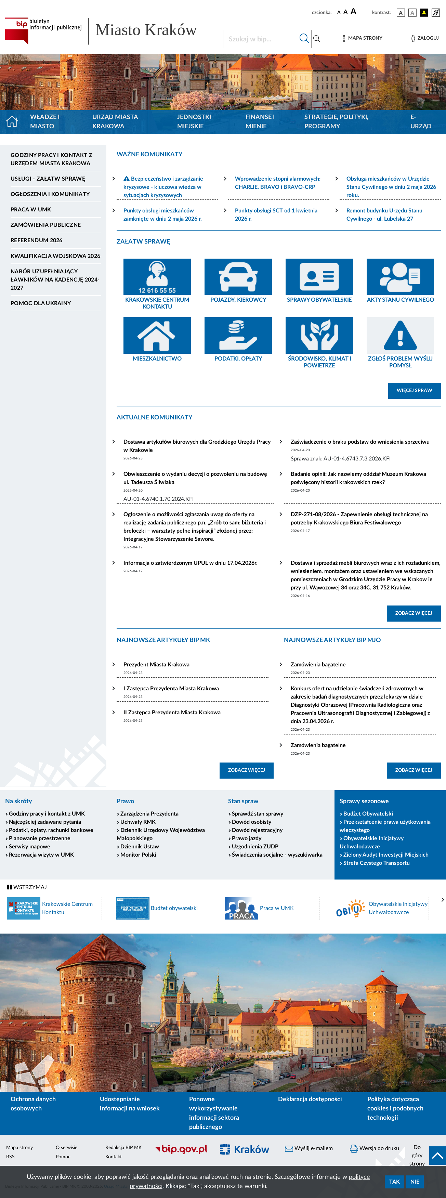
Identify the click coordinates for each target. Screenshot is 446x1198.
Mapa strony (19, 1147)
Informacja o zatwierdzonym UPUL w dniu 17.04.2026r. (190, 563)
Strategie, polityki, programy (336, 122)
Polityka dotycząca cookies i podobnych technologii (395, 1108)
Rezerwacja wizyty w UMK (41, 855)
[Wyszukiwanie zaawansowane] (316, 39)
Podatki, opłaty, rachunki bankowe (51, 830)
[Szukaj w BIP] (260, 39)
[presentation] (443, 900)
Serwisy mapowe (29, 846)
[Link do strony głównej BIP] (109, 31)
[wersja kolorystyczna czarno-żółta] (424, 13)
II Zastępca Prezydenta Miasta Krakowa (172, 712)
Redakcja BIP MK (123, 1147)
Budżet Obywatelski (368, 814)
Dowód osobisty (251, 822)
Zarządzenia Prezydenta (149, 814)
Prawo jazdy (246, 838)
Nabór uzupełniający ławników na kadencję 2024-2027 (55, 280)
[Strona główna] (15, 122)
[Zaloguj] (425, 38)
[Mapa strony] (362, 38)
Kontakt (113, 1157)
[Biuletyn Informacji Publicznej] (181, 1153)
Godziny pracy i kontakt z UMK (47, 814)
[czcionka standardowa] (339, 12)
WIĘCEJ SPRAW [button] (419, 390)
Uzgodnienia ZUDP (255, 846)
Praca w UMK (31, 209)
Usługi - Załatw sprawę (48, 179)
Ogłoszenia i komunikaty (50, 194)
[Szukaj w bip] (305, 39)
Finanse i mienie (260, 122)
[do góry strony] (425, 1155)
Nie (414, 1182)
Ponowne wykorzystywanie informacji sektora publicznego (214, 1113)
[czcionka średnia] (346, 12)
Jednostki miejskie (194, 122)
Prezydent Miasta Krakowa (156, 664)
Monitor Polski (138, 855)
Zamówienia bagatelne (318, 664)
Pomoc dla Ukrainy (41, 303)
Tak (394, 1182)
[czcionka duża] (360, 11)
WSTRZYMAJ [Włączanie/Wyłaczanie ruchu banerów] (27, 887)
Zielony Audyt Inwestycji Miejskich (386, 855)
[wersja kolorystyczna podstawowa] (401, 13)
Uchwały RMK (138, 822)
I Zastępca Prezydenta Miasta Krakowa (171, 688)
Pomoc (63, 1157)
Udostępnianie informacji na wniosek (130, 1104)
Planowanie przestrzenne (39, 838)
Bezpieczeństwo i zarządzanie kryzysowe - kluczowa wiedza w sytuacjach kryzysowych (163, 187)
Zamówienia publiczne (46, 225)
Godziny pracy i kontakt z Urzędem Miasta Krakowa (51, 159)
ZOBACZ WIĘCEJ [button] (418, 613)
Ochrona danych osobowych (33, 1104)
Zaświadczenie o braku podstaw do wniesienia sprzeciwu (360, 442)
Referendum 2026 (37, 240)
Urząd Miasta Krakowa (115, 122)
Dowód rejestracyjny (257, 830)
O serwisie (66, 1147)
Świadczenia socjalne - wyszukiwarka (277, 855)
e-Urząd (421, 122)
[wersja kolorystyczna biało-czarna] (412, 13)
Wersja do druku (374, 1149)
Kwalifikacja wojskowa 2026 (55, 256)
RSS (10, 1157)
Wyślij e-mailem (309, 1149)
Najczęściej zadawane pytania (45, 822)
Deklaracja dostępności (310, 1099)
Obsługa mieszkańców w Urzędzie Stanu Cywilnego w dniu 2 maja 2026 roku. (391, 187)
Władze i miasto (45, 122)
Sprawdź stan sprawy (257, 814)
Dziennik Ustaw (139, 846)
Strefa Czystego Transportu (376, 863)
